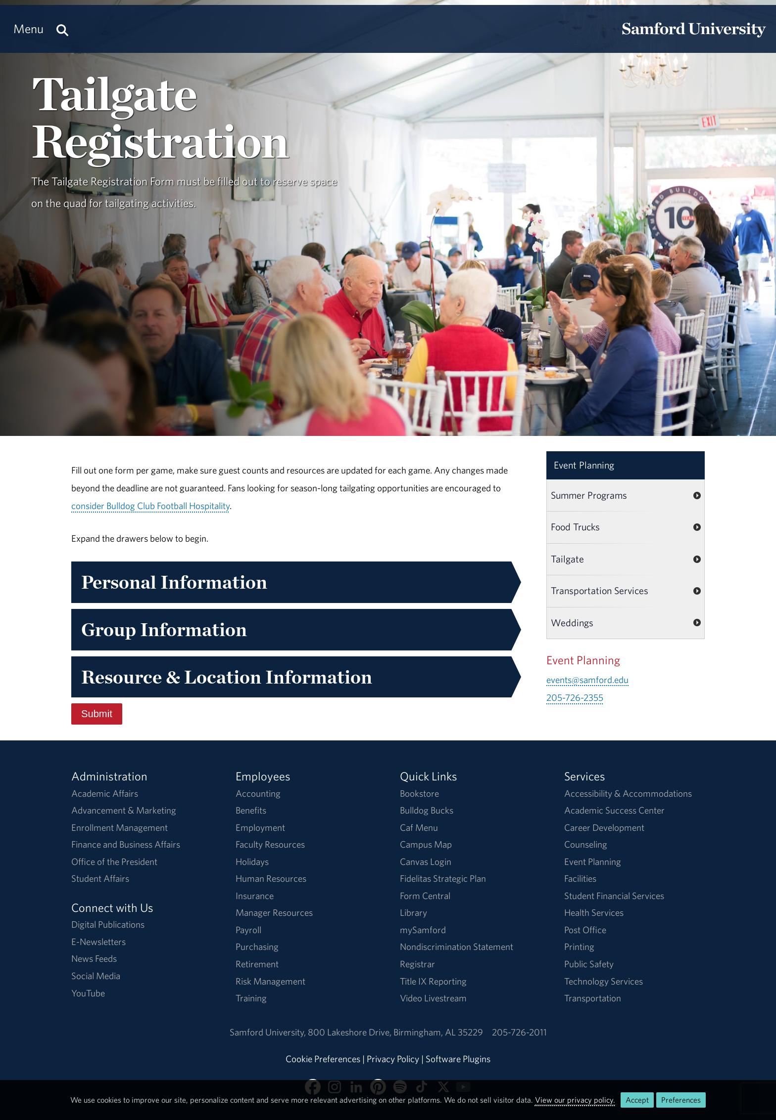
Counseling (585, 844)
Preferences (681, 1100)
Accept (637, 1100)
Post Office (585, 930)
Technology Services (603, 981)
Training (251, 998)
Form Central (425, 896)
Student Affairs (100, 878)
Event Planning (584, 465)
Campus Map (426, 844)
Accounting (258, 793)
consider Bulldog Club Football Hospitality (150, 506)
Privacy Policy (393, 1059)
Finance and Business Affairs (125, 844)
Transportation (592, 998)
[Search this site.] (62, 29)
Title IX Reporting (433, 981)
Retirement (257, 964)
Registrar (417, 964)
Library (413, 912)
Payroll (248, 930)
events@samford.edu (587, 680)
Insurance (255, 896)
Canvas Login (425, 861)
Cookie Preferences (323, 1059)
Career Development (604, 827)
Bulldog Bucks (426, 810)
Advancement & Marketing (123, 810)
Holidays (252, 861)
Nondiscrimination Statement (456, 946)
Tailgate (567, 559)
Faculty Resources (270, 844)
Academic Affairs (104, 793)
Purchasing (257, 946)
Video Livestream (433, 998)
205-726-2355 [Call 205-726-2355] (574, 697)
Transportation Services (599, 590)
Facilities (580, 878)
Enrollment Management (119, 827)
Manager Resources (274, 912)
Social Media (95, 976)
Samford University (269, 1032)
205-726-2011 (519, 1032)
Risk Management (270, 981)
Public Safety (589, 964)
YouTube (88, 993)
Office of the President (114, 861)
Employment (260, 827)
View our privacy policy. (575, 1100)
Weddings (572, 622)
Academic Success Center (614, 810)
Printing (579, 946)
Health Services (594, 912)
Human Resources (271, 878)
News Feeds (94, 958)
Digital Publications (108, 924)
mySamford (423, 930)
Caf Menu (419, 827)
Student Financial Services (614, 896)
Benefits (251, 810)
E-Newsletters (98, 942)
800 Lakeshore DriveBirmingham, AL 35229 (395, 1032)
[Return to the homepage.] (694, 37)
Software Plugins (458, 1059)
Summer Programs (589, 495)
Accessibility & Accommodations (628, 793)
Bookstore (419, 793)
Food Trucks (575, 526)
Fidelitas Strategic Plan (443, 878)
